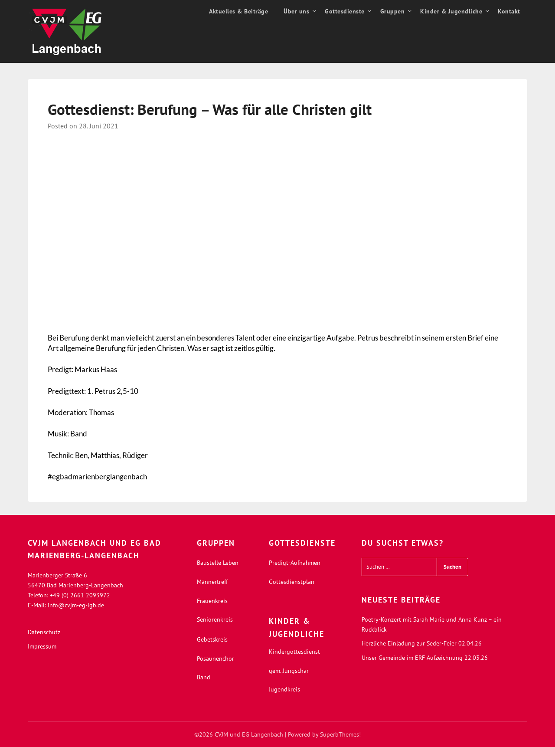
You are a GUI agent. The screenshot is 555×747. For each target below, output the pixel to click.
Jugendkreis (284, 689)
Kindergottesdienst (294, 651)
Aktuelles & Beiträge (238, 11)
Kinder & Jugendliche (451, 11)
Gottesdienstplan (291, 582)
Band (203, 677)
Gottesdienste (345, 11)
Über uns (296, 11)
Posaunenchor (215, 658)
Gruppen (392, 11)
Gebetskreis (212, 639)
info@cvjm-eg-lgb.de (76, 605)
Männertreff (212, 582)
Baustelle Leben (217, 563)
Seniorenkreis (215, 619)
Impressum (42, 646)
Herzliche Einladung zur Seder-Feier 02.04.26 (422, 643)
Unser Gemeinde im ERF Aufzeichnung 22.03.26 (425, 658)
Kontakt (509, 11)
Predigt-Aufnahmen (294, 563)
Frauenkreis (212, 601)
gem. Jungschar (289, 671)
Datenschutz (44, 632)
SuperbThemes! (340, 734)
